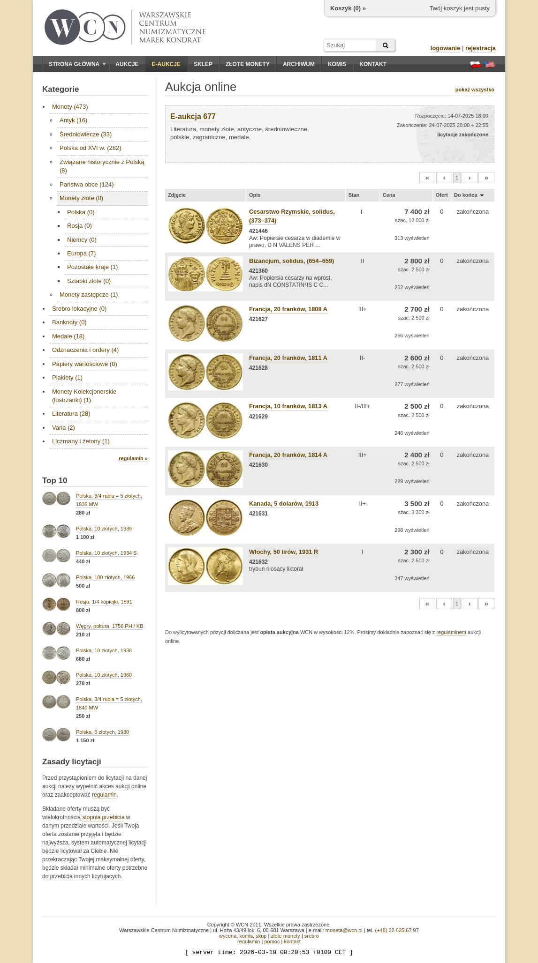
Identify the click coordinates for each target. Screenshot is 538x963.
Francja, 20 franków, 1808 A (288, 309)
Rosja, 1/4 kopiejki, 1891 (104, 602)
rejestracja (480, 48)
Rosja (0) (79, 225)
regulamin (104, 794)
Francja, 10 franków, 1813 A (288, 406)
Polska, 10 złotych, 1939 (104, 528)
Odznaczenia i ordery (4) (85, 349)
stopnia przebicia (103, 817)
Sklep (203, 64)
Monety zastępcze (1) (89, 294)
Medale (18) (68, 336)
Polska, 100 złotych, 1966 (105, 577)
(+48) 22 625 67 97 (397, 930)
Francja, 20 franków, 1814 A (288, 454)
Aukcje (126, 64)
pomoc (272, 941)
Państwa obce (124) (87, 184)
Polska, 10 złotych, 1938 (104, 650)
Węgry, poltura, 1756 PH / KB (109, 626)
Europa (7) (81, 253)
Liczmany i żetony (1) (81, 441)
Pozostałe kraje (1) (92, 266)
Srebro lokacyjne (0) (79, 308)
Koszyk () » (348, 8)
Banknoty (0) (69, 322)
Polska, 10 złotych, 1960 (104, 675)
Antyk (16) (73, 120)
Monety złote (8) (81, 198)
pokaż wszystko (474, 89)
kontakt (292, 941)
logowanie (446, 48)
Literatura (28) (71, 413)
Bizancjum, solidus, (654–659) (291, 260)
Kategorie (60, 89)
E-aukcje (166, 64)
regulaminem (451, 632)
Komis (337, 64)
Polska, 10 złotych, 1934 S (106, 553)
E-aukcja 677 (193, 116)
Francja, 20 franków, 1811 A (288, 357)
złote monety (285, 936)
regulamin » (133, 458)
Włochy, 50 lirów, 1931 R (283, 551)
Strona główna (77, 64)
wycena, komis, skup (242, 936)
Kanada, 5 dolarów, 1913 (283, 503)
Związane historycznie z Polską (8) (102, 166)
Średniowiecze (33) (86, 134)
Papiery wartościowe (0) (84, 363)
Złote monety (248, 64)
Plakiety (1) (67, 377)
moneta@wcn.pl (344, 930)
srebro (311, 936)
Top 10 (55, 480)
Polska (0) (81, 212)
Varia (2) (63, 427)
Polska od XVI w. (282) (90, 147)
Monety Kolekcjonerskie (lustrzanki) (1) (84, 395)
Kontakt (372, 64)
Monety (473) (70, 106)
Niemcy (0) (82, 239)
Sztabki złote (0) (89, 280)
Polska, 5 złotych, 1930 (102, 732)
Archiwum (299, 64)
